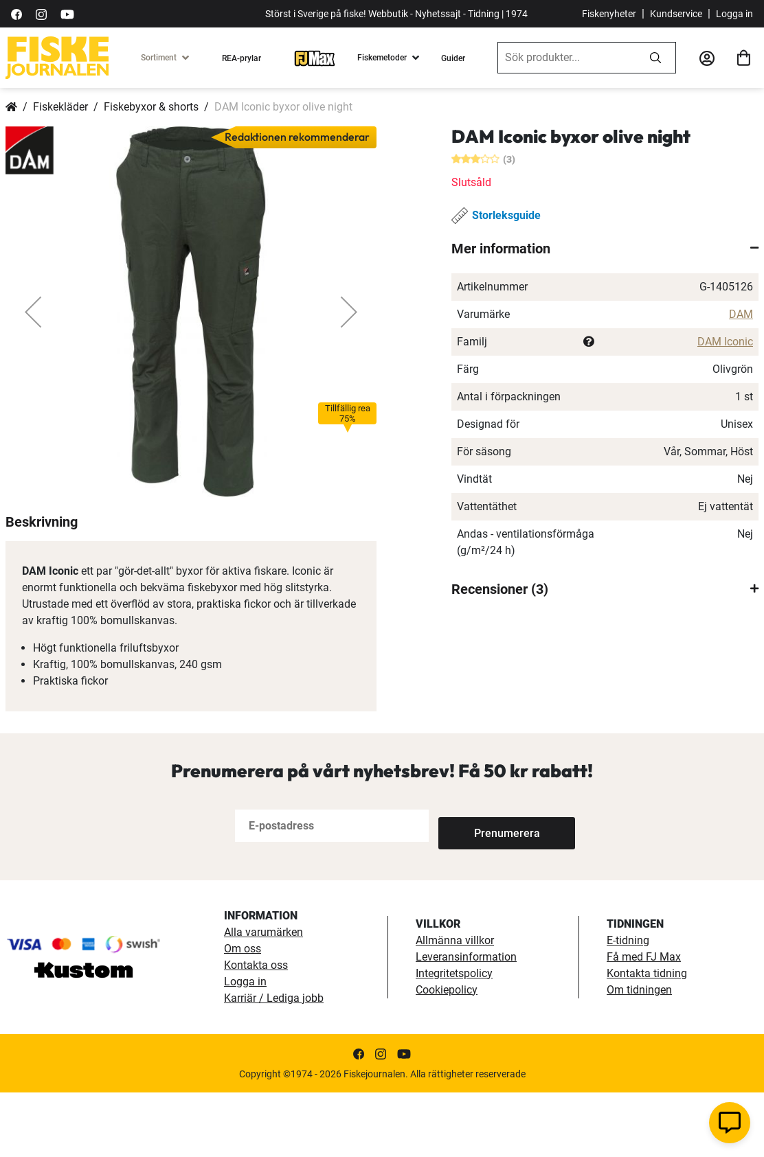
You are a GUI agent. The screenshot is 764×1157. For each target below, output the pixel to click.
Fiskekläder (60, 106)
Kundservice (676, 13)
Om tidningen (639, 1054)
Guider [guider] (453, 58)
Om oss (242, 1013)
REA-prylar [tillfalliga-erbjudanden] (241, 58)
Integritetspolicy (454, 1037)
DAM (741, 314)
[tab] (605, 248)
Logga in (734, 13)
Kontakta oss (256, 1029)
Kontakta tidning (647, 1037)
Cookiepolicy (446, 1054)
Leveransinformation (466, 1021)
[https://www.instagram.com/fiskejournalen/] (41, 13)
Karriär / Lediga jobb (274, 1062)
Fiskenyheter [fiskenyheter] (609, 13)
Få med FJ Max (644, 1021)
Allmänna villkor (455, 1004)
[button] (32, 311)
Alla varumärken (263, 996)
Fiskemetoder (382, 57)
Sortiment (159, 57)
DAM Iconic (725, 341)
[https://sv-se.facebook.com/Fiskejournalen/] (16, 13)
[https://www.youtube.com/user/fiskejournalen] (67, 13)
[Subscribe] (484, 890)
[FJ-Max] (315, 57)
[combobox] (567, 58)
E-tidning (628, 1004)
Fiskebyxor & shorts (151, 106)
